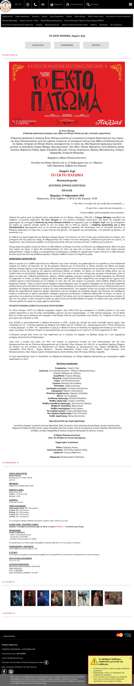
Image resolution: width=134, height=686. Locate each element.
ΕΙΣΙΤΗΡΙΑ (96, 45)
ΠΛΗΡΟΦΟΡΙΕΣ (67, 45)
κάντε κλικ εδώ (14, 560)
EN (20, 4)
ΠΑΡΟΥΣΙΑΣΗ (37, 45)
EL (16, 4)
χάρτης (12, 480)
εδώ (45, 683)
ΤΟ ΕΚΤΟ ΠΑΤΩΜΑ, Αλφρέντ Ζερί (67, 36)
